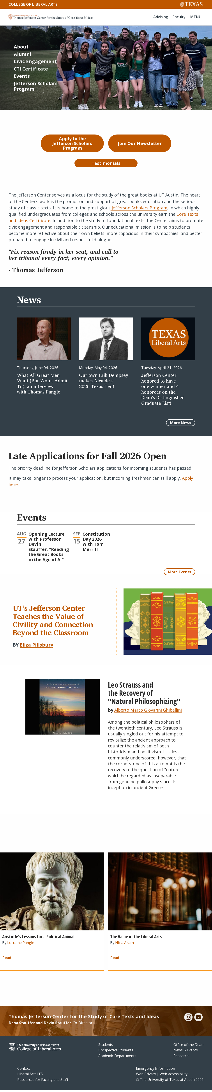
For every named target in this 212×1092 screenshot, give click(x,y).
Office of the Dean (188, 1046)
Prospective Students (115, 1051)
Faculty (179, 16)
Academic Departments (117, 1057)
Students (105, 1046)
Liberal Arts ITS (30, 1075)
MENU (195, 16)
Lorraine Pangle (20, 944)
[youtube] (198, 1019)
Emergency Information (155, 1070)
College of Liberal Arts (33, 4)
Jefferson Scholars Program (139, 209)
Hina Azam (124, 944)
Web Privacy (146, 1075)
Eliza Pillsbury (36, 646)
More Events (179, 573)
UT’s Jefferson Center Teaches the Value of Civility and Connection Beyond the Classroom (53, 621)
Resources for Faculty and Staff (42, 1081)
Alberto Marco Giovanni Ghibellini (148, 711)
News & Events (185, 1051)
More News (180, 424)
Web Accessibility (173, 1075)
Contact (23, 1070)
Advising (160, 16)
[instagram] (188, 1019)
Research (181, 1057)
